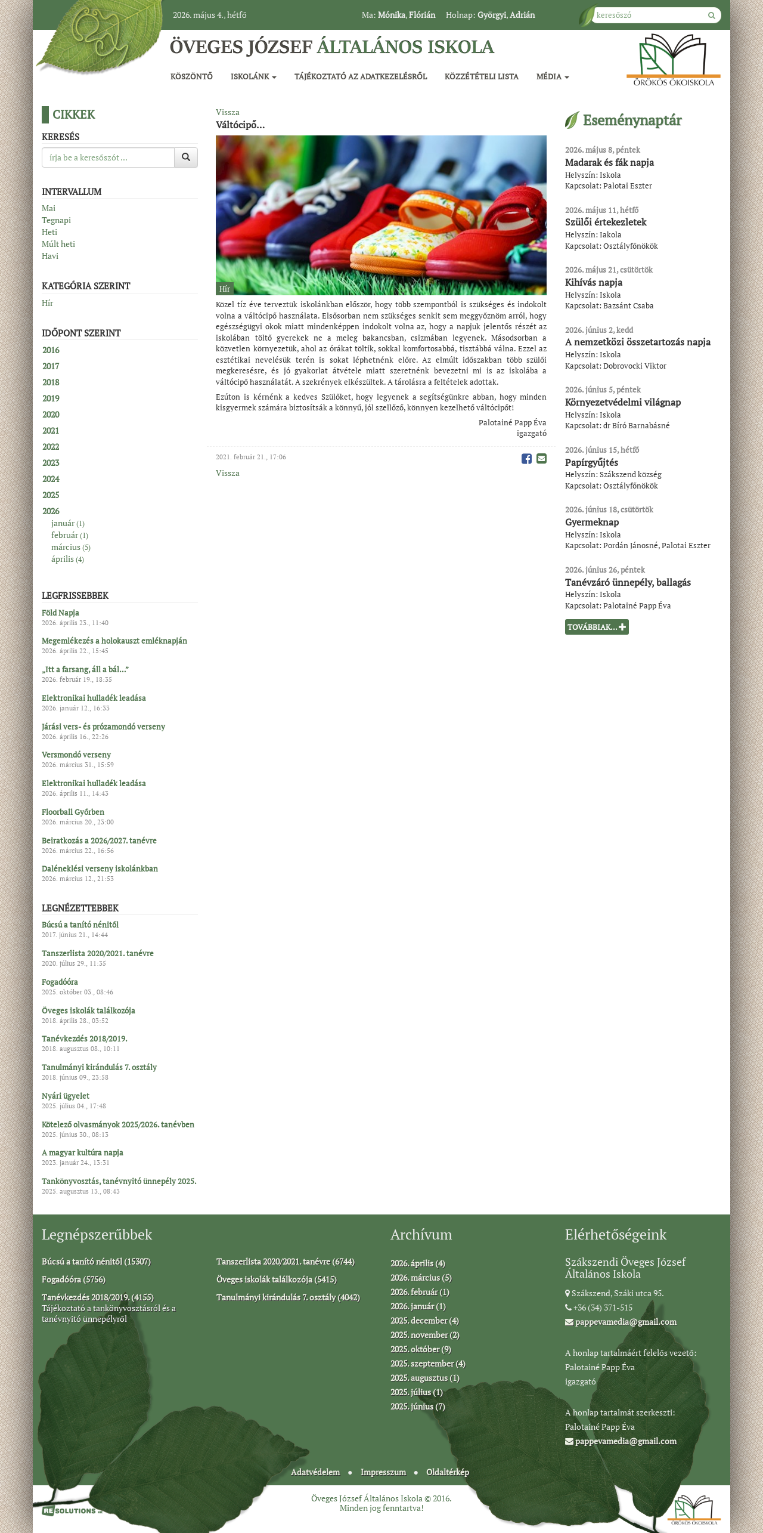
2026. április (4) (417, 1263)
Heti (49, 231)
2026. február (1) (419, 1291)
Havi (50, 255)
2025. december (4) (424, 1320)
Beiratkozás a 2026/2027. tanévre (99, 840)
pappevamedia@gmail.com (621, 1321)
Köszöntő (191, 76)
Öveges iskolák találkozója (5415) (276, 1279)
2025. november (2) (425, 1334)
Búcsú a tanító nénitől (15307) (96, 1261)
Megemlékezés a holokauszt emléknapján (114, 641)
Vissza (228, 112)
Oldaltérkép (447, 1472)
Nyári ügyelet (65, 1095)
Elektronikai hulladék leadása (94, 698)
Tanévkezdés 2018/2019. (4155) (98, 1297)
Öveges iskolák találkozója (88, 1010)
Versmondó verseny (76, 755)
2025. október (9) (420, 1349)
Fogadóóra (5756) (74, 1279)
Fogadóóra (60, 981)
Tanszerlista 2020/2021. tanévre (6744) (285, 1261)
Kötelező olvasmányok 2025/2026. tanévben (118, 1124)
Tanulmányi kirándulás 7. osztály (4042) (288, 1297)
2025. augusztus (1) (425, 1377)
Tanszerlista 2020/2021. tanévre (98, 953)
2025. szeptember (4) (428, 1363)
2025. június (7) (417, 1406)
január (68, 522)
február (69, 534)
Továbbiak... (596, 627)
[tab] (119, 350)
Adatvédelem (315, 1472)
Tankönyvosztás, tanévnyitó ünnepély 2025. (119, 1181)
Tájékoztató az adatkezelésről (360, 76)
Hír (47, 302)
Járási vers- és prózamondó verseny (103, 726)
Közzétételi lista (482, 76)
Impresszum (383, 1472)
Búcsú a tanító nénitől (80, 925)
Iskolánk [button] (254, 76)
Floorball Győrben (73, 811)
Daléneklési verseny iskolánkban (100, 869)
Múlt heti (58, 243)
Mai (48, 208)
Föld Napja (60, 612)
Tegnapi (56, 219)
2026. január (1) (418, 1306)
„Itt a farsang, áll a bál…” (85, 669)
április (67, 558)
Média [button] (552, 76)
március (71, 546)
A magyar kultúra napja (82, 1153)
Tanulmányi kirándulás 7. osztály (99, 1067)
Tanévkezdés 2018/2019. (85, 1039)
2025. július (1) (416, 1392)
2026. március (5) (421, 1277)
